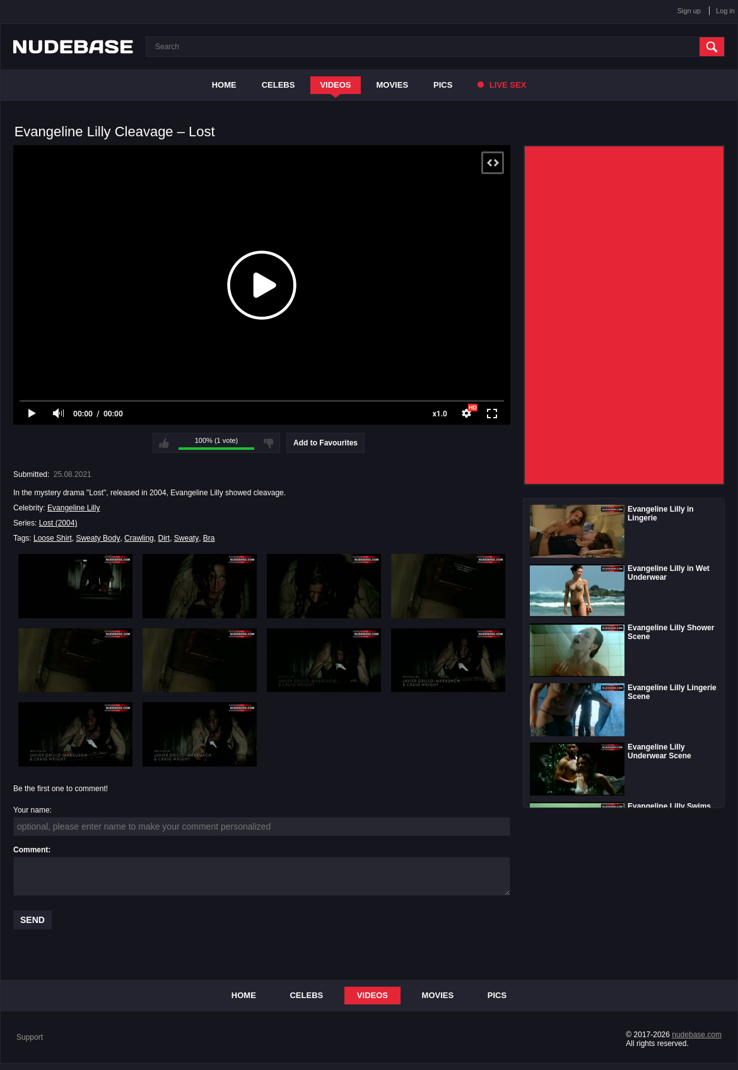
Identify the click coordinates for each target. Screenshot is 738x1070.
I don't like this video (268, 442)
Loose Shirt (52, 538)
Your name (31, 810)
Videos (335, 85)
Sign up (689, 11)
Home (224, 85)
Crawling (139, 538)
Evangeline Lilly (73, 507)
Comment (30, 849)
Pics (442, 85)
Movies (393, 85)
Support (29, 1037)
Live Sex (501, 85)
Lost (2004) (58, 523)
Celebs (278, 85)
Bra (209, 538)
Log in (725, 11)
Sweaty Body (98, 538)
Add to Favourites (325, 442)
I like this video (164, 442)
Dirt (164, 538)
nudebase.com (697, 1034)
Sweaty (186, 538)
